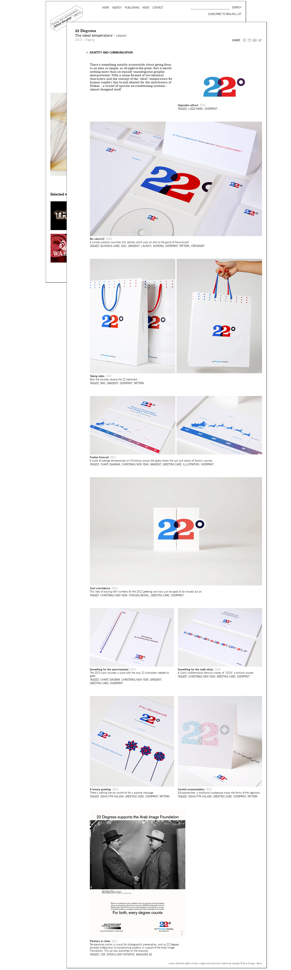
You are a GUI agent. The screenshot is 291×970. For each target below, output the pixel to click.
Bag (102, 383)
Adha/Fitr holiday (112, 796)
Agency (117, 7)
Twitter (260, 40)
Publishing (132, 7)
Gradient (133, 246)
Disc (123, 246)
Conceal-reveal (139, 595)
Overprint (211, 108)
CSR (102, 954)
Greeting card (172, 464)
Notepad (158, 246)
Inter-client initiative (120, 954)
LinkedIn (249, 40)
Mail (254, 40)
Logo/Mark (195, 108)
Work (105, 7)
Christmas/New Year (135, 464)
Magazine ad (144, 954)
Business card (109, 246)
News (145, 7)
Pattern (184, 246)
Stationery (197, 246)
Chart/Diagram (110, 464)
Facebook (244, 40)
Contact (157, 7)
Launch (146, 246)
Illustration (191, 464)
